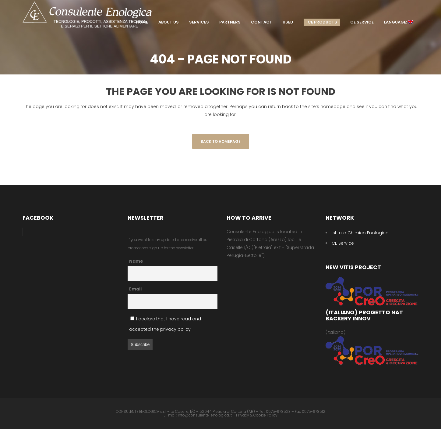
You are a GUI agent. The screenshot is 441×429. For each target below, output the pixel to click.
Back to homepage (221, 141)
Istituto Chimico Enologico (360, 233)
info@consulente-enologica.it (205, 415)
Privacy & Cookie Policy (256, 415)
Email (135, 289)
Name (136, 261)
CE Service (343, 243)
